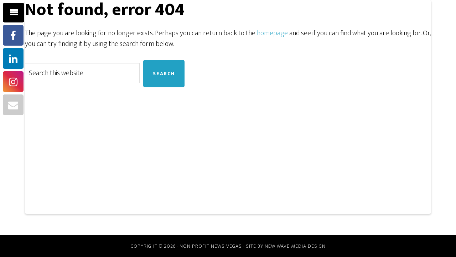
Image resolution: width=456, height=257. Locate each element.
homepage (272, 33)
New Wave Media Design (295, 246)
